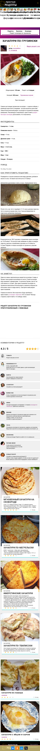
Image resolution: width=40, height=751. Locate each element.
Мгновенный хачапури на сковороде (19, 500)
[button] (38, 3)
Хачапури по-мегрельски (19, 547)
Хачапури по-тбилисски (18, 645)
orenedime (17, 48)
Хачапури (7, 497)
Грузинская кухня (26, 95)
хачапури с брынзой (15, 294)
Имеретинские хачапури (18, 593)
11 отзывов (13, 50)
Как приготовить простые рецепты (8, 4)
